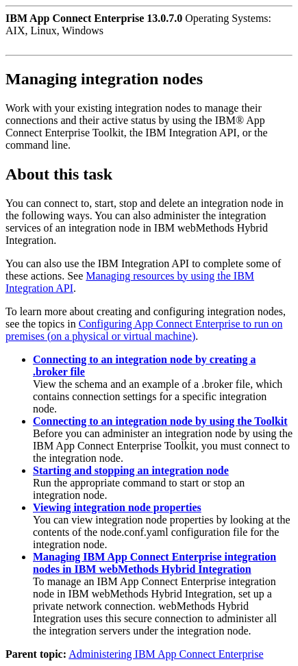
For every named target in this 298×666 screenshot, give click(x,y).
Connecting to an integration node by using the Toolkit (160, 421)
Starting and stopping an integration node (131, 470)
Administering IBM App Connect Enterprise (166, 654)
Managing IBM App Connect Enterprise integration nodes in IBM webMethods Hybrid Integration (154, 563)
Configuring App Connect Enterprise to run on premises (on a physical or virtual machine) (143, 330)
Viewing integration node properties (117, 507)
